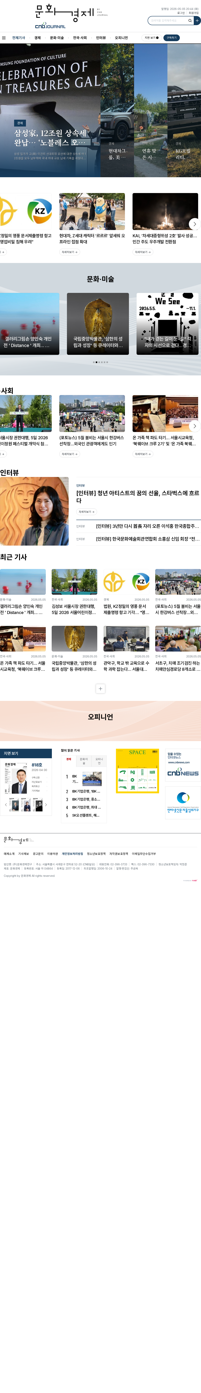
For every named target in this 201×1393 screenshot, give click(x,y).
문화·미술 (57, 38)
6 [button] (107, 362)
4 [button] (102, 362)
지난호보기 (37, 782)
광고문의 (38, 854)
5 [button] (104, 362)
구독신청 (36, 777)
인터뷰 (101, 38)
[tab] (93, 362)
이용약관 (52, 854)
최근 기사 (13, 557)
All (33, 875)
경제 (37, 38)
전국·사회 (80, 38)
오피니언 (121, 38)
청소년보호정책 (96, 854)
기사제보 (36, 790)
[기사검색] (191, 20)
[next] (195, 224)
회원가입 (194, 12)
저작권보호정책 (118, 854)
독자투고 (36, 786)
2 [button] (96, 362)
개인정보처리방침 (72, 854)
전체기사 (18, 38)
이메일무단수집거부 (144, 854)
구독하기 (172, 37)
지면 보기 (150, 37)
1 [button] (94, 362)
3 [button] (99, 362)
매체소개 (9, 854)
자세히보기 (70, 252)
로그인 (181, 12)
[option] (92, 224)
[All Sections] (4, 37)
